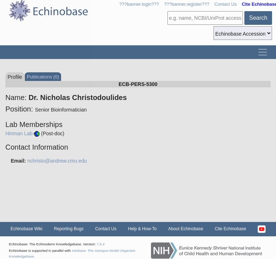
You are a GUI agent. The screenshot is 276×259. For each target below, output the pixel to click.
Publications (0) (43, 76)
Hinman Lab (19, 133)
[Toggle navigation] (262, 52)
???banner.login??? (139, 4)
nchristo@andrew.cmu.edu (57, 161)
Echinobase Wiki (26, 228)
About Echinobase (185, 228)
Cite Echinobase (230, 228)
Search (258, 18)
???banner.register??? (186, 4)
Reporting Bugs (69, 228)
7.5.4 (101, 244)
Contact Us (225, 4)
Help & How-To (142, 228)
